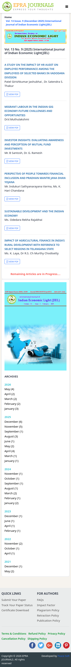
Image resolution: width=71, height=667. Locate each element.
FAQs (40, 600)
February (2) (12, 404)
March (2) (10, 399)
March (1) (10, 456)
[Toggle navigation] (66, 6)
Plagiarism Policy (48, 610)
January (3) (11, 408)
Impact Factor (46, 605)
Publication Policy (48, 620)
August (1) (11, 488)
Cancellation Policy (13, 638)
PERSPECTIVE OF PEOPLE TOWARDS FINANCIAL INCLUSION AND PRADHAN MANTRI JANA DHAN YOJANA (35, 178)
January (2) (11, 503)
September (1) (13, 431)
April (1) (9, 526)
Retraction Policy (48, 615)
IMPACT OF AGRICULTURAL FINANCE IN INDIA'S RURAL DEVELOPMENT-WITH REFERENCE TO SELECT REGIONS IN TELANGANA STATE (34, 245)
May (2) (9, 446)
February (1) (12, 498)
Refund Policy (37, 633)
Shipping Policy (37, 638)
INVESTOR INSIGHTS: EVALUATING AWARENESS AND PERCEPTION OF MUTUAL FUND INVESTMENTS (34, 144)
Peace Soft (64, 656)
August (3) (11, 436)
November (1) (13, 473)
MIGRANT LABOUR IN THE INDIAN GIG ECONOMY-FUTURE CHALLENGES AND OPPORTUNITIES (28, 111)
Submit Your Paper (13, 600)
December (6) (13, 421)
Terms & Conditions (13, 633)
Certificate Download (15, 610)
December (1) (13, 516)
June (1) (9, 441)
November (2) (13, 543)
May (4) (9, 389)
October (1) (11, 478)
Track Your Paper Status (17, 605)
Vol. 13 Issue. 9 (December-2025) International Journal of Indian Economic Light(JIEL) (33, 22)
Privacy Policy (56, 633)
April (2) (9, 394)
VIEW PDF (12, 94)
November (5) (13, 426)
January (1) (11, 461)
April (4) (9, 451)
